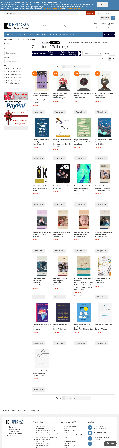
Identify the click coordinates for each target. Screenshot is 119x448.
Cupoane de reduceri (43, 439)
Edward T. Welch (101, 329)
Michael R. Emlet (80, 236)
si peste (13, 83)
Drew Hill (35, 236)
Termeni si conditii (14, 429)
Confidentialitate (14, 431)
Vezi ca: (104, 59)
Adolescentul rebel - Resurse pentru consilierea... (39, 281)
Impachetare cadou (42, 443)
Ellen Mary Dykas (59, 98)
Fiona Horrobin (100, 283)
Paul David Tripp (59, 285)
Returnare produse (42, 446)
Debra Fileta (36, 190)
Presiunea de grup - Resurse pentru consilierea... (60, 281)
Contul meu (95, 24)
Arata (107, 53)
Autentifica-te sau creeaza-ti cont (79, 42)
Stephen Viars (58, 236)
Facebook (97, 444)
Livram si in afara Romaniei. (105, 28)
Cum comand (40, 426)
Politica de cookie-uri (15, 433)
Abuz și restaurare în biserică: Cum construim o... (40, 96)
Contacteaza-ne (35, 410)
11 (85, 66)
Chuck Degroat (79, 190)
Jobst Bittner (57, 188)
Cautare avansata (22, 410)
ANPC (11, 435)
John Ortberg (78, 144)
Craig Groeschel (38, 144)
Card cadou (40, 441)
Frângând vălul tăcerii (60, 186)
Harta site (6, 410)
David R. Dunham (59, 329)
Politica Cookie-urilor (74, 9)
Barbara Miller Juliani (102, 190)
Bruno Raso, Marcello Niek (83, 329)
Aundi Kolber (99, 144)
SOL (10, 438)
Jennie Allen (36, 329)
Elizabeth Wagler (101, 236)
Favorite (103, 24)
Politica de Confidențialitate (52, 9)
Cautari (13, 410)
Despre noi (12, 427)
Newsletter (90, 13)
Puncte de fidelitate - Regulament (46, 437)
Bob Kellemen (100, 98)
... (81, 66)
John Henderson (80, 98)
